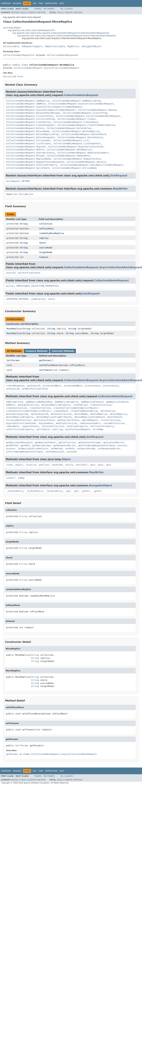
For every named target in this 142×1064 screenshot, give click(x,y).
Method (41, 12)
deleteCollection (61, 414)
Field (23, 12)
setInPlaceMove (48, 365)
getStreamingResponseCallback (96, 445)
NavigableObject (92, 46)
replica (43, 238)
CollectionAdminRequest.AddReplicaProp (76, 100)
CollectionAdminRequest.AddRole (26, 103)
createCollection (100, 405)
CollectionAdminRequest (17, 55)
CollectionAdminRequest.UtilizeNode (74, 168)
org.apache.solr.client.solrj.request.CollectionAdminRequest (44, 33)
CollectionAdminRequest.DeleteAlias (69, 128)
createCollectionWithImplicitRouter (75, 408)
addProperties (14, 402)
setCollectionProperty (20, 429)
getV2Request (90, 420)
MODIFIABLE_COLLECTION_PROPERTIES (38, 286)
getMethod (12, 445)
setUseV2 (72, 451)
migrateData (46, 423)
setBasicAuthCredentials (33, 448)
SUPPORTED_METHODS (17, 299)
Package (17, 3)
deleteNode (80, 414)
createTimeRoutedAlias (84, 411)
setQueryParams (86, 448)
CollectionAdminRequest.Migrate (26, 146)
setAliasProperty (77, 426)
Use (34, 3)
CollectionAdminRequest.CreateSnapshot (30, 125)
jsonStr (10, 478)
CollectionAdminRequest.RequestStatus (77, 159)
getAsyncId (33, 385)
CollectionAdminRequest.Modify (25, 149)
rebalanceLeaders (90, 423)
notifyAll (82, 465)
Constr (32, 12)
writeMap (98, 429)
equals (19, 465)
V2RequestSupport (32, 46)
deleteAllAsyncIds (17, 414)
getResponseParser (64, 445)
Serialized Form (13, 76)
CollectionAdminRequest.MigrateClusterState (75, 146)
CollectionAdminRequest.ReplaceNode (28, 159)
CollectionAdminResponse (93, 33)
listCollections (110, 420)
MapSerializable (55, 46)
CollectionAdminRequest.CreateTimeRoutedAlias (86, 125)
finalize (31, 465)
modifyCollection (66, 423)
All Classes (66, 9)
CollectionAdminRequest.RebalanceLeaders (83, 152)
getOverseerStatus (68, 420)
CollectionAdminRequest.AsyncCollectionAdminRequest (46, 68)
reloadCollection (113, 423)
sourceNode (45, 247)
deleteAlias (108, 411)
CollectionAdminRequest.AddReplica (27, 100)
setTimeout (45, 370)
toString (57, 429)
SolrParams (13, 360)
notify (69, 465)
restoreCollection (53, 426)
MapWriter (73, 46)
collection (45, 223)
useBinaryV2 (38, 299)
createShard (60, 411)
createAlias (80, 405)
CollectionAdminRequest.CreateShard (75, 122)
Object (66, 459)
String (24, 223)
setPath (69, 448)
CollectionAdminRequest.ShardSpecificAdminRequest (91, 165)
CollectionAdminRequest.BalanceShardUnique (33, 113)
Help (61, 3)
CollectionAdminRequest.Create (76, 119)
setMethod (57, 448)
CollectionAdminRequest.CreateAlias (28, 122)
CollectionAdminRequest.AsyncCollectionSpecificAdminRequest (44, 107)
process (122, 445)
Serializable (11, 46)
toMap (21, 478)
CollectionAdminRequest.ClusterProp (85, 113)
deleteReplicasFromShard (89, 417)
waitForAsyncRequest (77, 429)
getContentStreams (89, 442)
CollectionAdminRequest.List (71, 140)
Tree (40, 3)
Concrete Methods (63, 351)
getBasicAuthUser (45, 442)
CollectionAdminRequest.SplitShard (27, 168)
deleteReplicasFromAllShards (54, 417)
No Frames (49, 9)
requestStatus (30, 426)
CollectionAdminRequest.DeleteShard (83, 134)
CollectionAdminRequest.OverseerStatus (30, 152)
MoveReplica (14, 328)
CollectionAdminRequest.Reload (25, 155)
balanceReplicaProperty (56, 405)
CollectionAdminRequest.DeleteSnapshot (30, 137)
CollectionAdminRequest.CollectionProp (30, 119)
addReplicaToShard (92, 402)
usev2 (51, 299)
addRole (10, 405)
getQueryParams (41, 445)
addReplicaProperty (66, 402)
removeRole (12, 426)
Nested (15, 12)
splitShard (42, 429)
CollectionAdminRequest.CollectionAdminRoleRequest (88, 116)
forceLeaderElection (18, 420)
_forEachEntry (14, 491)
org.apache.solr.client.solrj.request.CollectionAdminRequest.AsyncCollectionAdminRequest (66, 35)
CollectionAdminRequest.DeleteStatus (80, 137)
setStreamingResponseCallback (24, 451)
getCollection (67, 442)
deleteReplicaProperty (20, 417)
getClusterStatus (44, 420)
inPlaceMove (46, 228)
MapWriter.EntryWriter (20, 194)
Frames (38, 9)
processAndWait (52, 385)
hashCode (57, 465)
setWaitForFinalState (35, 389)
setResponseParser (109, 448)
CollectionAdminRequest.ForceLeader (28, 140)
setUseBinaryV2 (55, 451)
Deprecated (51, 3)
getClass (44, 465)
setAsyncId (12, 389)
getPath (25, 445)
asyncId (10, 273)
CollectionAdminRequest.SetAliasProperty (31, 165)
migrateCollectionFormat (21, 423)
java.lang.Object (12, 27)
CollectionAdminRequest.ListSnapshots (77, 143)
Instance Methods (36, 351)
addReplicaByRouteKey (39, 402)
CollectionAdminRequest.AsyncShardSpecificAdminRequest (41, 110)
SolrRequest (118, 175)
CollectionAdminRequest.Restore (86, 162)
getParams (45, 360)
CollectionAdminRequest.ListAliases (28, 143)
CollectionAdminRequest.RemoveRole (68, 155)
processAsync (93, 385)
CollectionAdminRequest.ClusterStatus (29, 116)
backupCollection (28, 405)
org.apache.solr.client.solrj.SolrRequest (29, 30)
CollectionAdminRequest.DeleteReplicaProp (32, 134)
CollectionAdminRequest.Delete (25, 128)
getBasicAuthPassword (19, 442)
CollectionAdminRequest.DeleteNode (27, 131)
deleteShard (114, 417)
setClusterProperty (102, 426)
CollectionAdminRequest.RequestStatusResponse (35, 162)
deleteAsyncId (39, 414)
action (10, 286)
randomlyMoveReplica (51, 233)
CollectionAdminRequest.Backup (97, 110)
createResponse (15, 385)
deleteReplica (98, 414)
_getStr (85, 491)
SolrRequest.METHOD (18, 181)
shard (42, 243)
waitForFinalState (29, 273)
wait (93, 465)
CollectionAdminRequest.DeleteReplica (75, 131)
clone (9, 465)
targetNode (45, 252)
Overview (6, 3)
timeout (43, 257)
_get (67, 491)
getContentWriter (113, 442)
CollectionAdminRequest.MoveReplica (69, 149)
